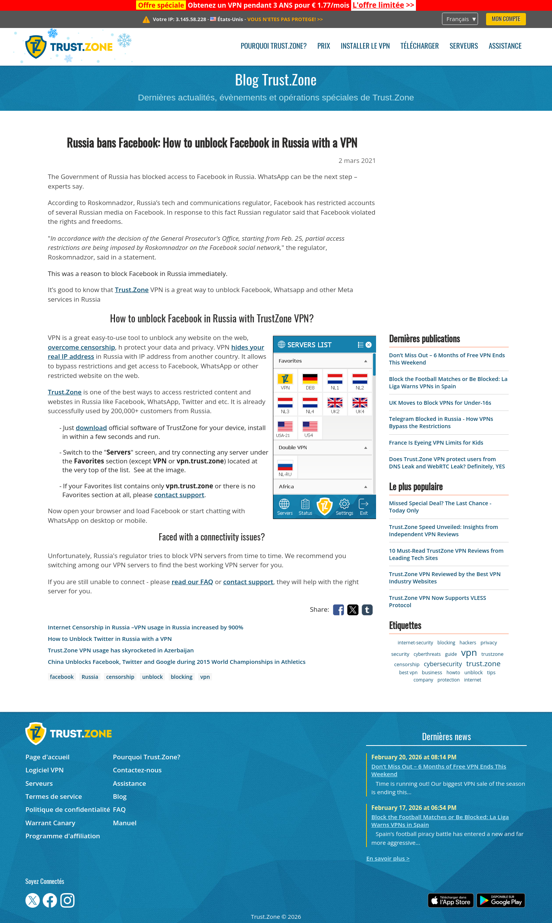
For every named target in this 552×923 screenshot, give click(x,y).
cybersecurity (443, 664)
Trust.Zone (132, 289)
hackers (468, 642)
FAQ (119, 809)
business (432, 672)
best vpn (408, 672)
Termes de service (53, 796)
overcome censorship (81, 347)
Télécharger (420, 46)
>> (383, 5)
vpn (205, 676)
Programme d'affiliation (62, 835)
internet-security (415, 642)
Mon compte (506, 19)
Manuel (125, 822)
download (91, 427)
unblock (152, 676)
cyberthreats (427, 654)
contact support (179, 494)
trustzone (492, 653)
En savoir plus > (387, 858)
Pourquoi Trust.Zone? (274, 46)
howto (453, 672)
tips (491, 672)
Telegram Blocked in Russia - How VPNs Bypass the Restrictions (441, 422)
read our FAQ (193, 581)
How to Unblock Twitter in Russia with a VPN (110, 638)
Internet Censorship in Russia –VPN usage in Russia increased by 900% (145, 627)
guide (451, 654)
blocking (181, 676)
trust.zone (483, 663)
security (400, 653)
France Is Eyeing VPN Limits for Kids (436, 442)
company (423, 680)
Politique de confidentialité (67, 809)
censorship (120, 676)
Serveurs (464, 46)
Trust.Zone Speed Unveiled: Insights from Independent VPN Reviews (443, 530)
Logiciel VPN (44, 769)
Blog (120, 796)
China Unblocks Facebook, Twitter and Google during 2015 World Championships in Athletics (177, 661)
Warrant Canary (50, 822)
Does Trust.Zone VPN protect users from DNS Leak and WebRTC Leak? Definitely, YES (447, 462)
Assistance (505, 46)
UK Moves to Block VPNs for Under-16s (440, 402)
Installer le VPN (365, 46)
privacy (488, 642)
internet (472, 680)
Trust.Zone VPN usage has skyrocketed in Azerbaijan (121, 650)
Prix (323, 46)
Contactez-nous (137, 769)
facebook (62, 676)
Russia (90, 676)
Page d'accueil (47, 756)
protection (448, 680)
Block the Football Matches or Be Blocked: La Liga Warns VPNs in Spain (448, 382)
